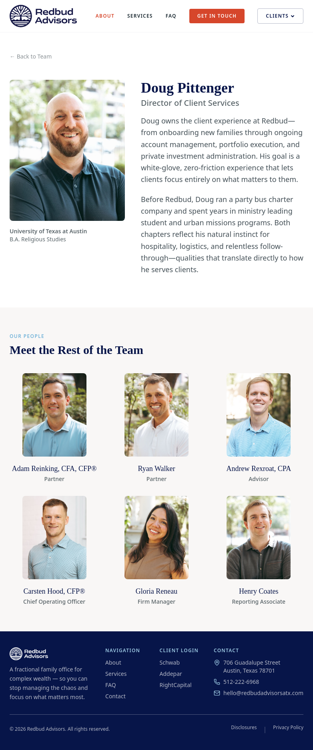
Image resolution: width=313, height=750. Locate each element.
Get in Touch (217, 15)
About (105, 16)
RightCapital (176, 685)
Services (140, 16)
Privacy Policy (288, 727)
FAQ (171, 16)
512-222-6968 (236, 681)
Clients (280, 15)
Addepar (171, 673)
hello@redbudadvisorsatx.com (258, 693)
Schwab (170, 662)
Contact (115, 696)
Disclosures (244, 727)
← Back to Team (31, 56)
